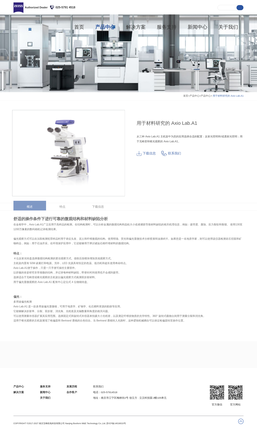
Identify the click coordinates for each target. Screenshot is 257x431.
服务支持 (168, 7)
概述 (30, 204)
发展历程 (72, 386)
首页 (115, 7)
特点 (62, 204)
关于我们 (205, 7)
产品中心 (131, 7)
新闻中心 (186, 7)
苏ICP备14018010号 (116, 423)
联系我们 (173, 153)
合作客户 (72, 392)
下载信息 (148, 153)
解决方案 (149, 7)
